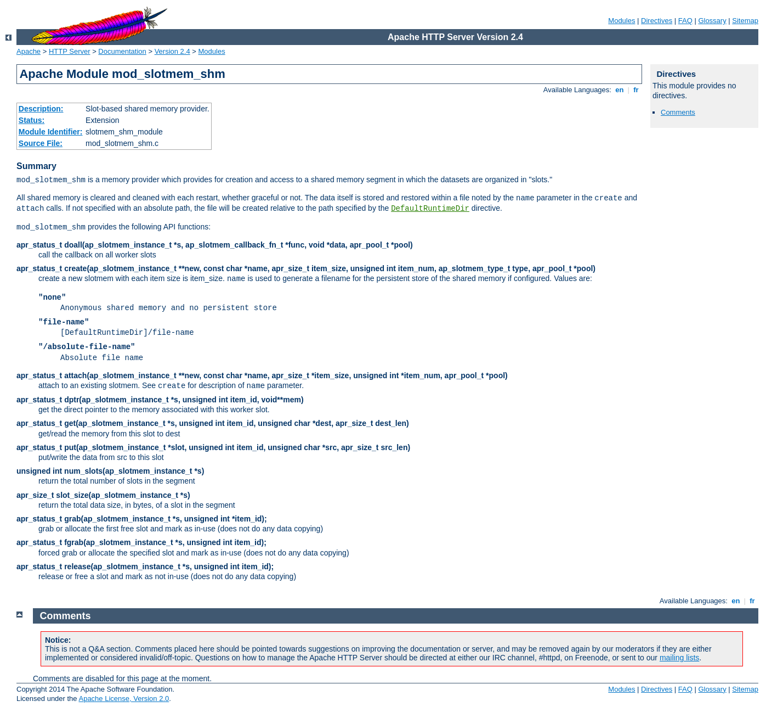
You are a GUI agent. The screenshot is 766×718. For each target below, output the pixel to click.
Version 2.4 (172, 51)
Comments (678, 112)
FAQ (685, 20)
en (620, 90)
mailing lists (679, 657)
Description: (41, 108)
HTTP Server (69, 51)
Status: (31, 120)
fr (636, 90)
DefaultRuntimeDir (430, 208)
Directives (656, 20)
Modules (621, 20)
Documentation (122, 51)
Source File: (41, 143)
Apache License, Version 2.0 (123, 698)
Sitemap (745, 20)
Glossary (712, 20)
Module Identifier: (51, 131)
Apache (28, 51)
